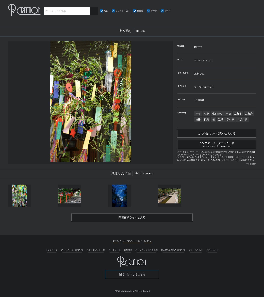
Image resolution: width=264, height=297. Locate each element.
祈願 (206, 119)
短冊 (198, 119)
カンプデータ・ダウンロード (217, 144)
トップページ (51, 250)
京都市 (238, 113)
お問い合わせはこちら (132, 274)
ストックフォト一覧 (96, 250)
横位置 (140, 11)
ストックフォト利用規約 (146, 250)
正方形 (167, 11)
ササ (198, 113)
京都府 (249, 113)
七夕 (206, 113)
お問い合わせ (212, 250)
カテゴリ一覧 (114, 250)
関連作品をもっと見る (132, 217)
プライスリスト (196, 250)
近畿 (220, 119)
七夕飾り (217, 113)
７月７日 (243, 119)
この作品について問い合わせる (217, 133)
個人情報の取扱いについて (173, 250)
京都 (228, 113)
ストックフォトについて (72, 250)
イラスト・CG (122, 11)
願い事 (230, 119)
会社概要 (128, 250)
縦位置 (154, 11)
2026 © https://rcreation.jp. (125, 291)
